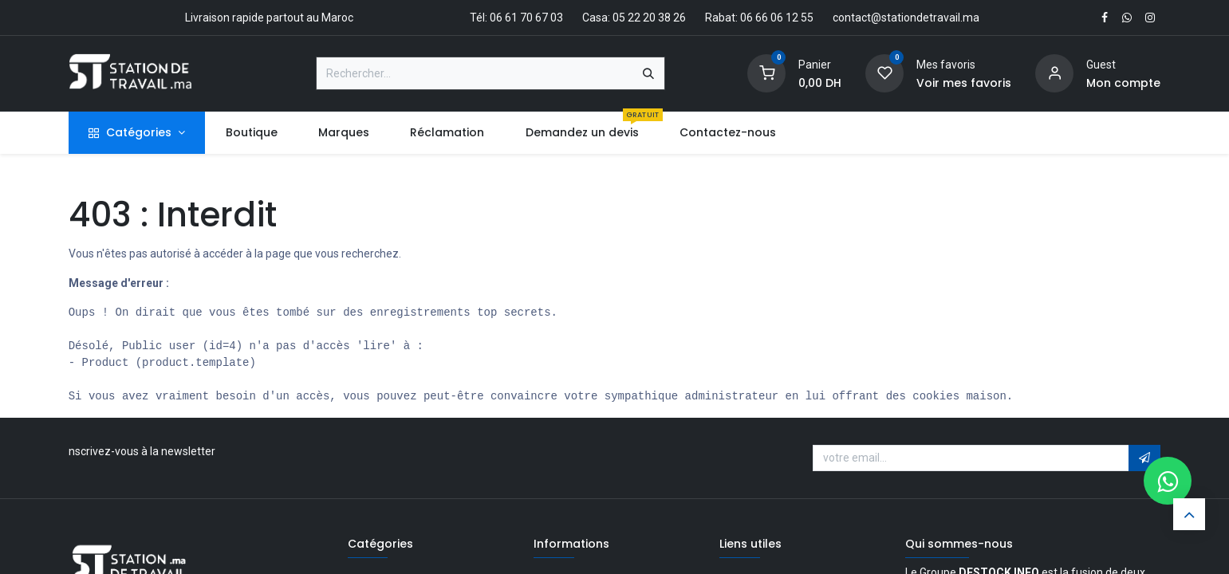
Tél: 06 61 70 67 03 (516, 17)
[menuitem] (251, 133)
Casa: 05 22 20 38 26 (634, 17)
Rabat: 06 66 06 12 (751, 17)
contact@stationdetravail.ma (906, 17)
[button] (1144, 458)
